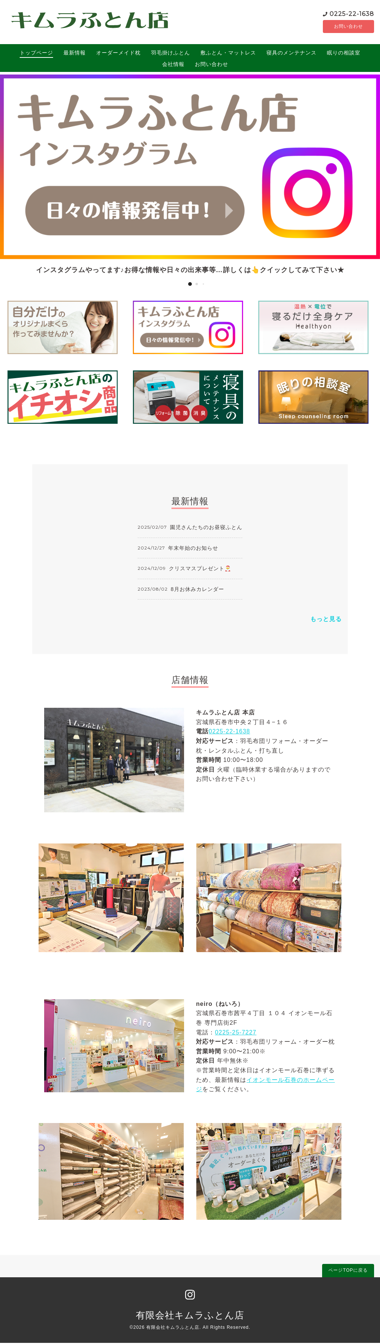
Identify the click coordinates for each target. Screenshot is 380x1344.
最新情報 (74, 54)
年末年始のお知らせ (193, 549)
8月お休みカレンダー (197, 590)
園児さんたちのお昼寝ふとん (206, 529)
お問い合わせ (339, 27)
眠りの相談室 (343, 54)
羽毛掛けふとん (170, 54)
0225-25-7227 (235, 1033)
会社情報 (173, 65)
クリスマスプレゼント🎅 (200, 569)
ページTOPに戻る (347, 1271)
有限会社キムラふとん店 (190, 1316)
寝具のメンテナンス (291, 54)
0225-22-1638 (332, 13)
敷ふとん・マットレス (228, 54)
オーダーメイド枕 (118, 54)
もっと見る (326, 620)
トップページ (36, 54)
